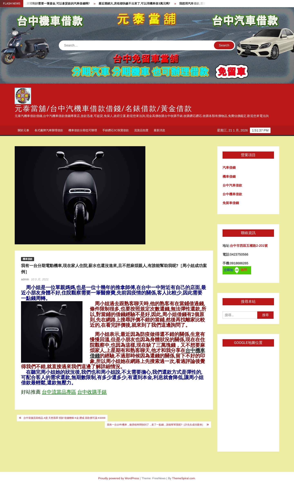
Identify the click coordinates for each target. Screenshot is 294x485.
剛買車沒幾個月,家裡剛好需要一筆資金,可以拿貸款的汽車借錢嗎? (50, 3)
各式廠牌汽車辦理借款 (49, 130)
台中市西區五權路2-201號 (249, 245)
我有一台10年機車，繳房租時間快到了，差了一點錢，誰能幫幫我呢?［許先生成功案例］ (155, 424)
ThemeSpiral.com (183, 478)
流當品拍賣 (141, 130)
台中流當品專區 (59, 392)
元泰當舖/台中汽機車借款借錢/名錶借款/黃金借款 (103, 108)
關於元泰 (23, 130)
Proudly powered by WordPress (118, 478)
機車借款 (27, 259)
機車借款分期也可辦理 (82, 130)
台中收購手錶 (92, 392)
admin (25, 279)
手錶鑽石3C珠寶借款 (115, 130)
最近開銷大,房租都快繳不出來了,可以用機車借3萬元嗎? (136, 3)
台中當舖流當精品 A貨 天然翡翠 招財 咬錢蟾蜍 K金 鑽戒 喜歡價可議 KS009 (64, 418)
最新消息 (159, 130)
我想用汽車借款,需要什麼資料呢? (203, 3)
